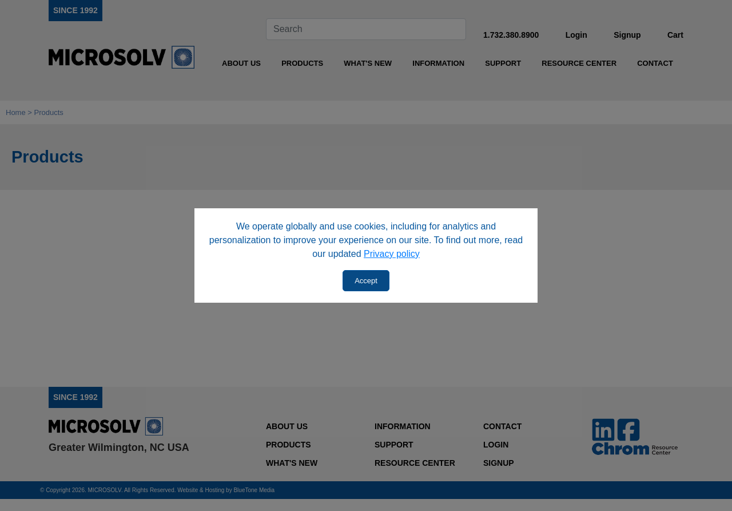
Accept (366, 280)
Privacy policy (392, 254)
